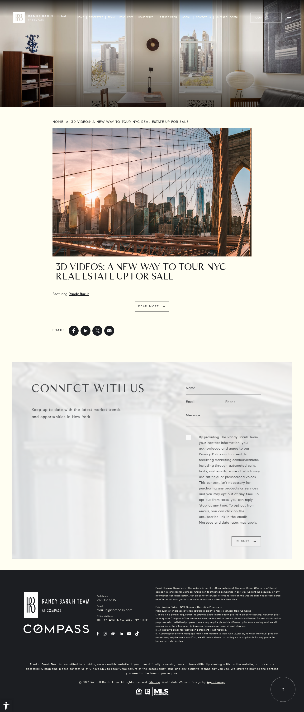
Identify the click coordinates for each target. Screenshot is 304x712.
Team (111, 17)
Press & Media (168, 17)
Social (186, 17)
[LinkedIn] (121, 634)
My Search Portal (227, 17)
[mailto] (109, 331)
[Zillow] (113, 634)
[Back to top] (283, 689)
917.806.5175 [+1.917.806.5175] (106, 600)
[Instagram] (105, 634)
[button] (6, 706)
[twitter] (97, 331)
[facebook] (74, 331)
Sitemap (154, 682)
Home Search (146, 17)
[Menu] (289, 18)
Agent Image (216, 682)
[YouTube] (129, 634)
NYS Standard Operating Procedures (201, 607)
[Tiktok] (137, 634)
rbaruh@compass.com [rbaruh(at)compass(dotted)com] (115, 610)
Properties (96, 17)
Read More (148, 306)
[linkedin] (85, 331)
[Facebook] (98, 634)
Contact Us (203, 17)
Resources (126, 17)
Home (80, 17)
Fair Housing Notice (167, 607)
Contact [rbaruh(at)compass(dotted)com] (263, 17)
